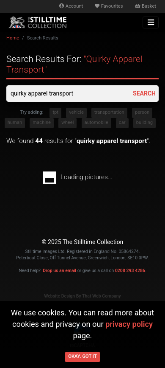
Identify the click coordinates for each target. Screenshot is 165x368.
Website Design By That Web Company (82, 296)
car (122, 122)
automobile (96, 122)
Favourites (109, 6)
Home (12, 38)
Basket (145, 6)
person (142, 112)
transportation (109, 112)
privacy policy (129, 324)
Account (71, 6)
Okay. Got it (82, 356)
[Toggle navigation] (151, 22)
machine (42, 122)
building (144, 122)
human (15, 122)
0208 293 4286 (130, 270)
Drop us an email (59, 270)
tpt (55, 112)
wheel (67, 122)
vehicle (76, 112)
